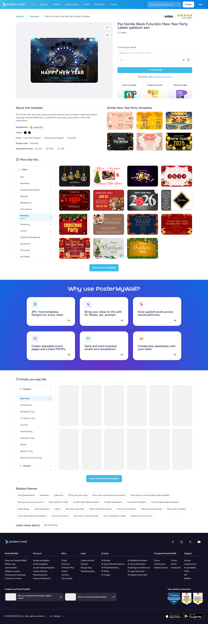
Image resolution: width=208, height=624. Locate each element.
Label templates (42, 509)
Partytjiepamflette (26, 495)
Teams (64, 571)
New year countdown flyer (86, 516)
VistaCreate (159, 564)
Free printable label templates (165, 502)
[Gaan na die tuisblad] (12, 4)
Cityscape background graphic (32, 516)
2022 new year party (78, 495)
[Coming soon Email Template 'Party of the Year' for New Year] (137, 449)
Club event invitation (126, 509)
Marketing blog (88, 571)
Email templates (40, 564)
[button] (107, 28)
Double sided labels (113, 502)
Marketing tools (40, 575)
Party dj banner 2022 (58, 502)
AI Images (106, 575)
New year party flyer (74, 509)
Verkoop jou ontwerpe (15, 575)
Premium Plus (67, 567)
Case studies (11, 567)
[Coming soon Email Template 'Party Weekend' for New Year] (182, 405)
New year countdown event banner (109, 495)
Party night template (176, 509)
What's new (10, 564)
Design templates (41, 560)
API (185, 575)
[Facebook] (173, 542)
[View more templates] (104, 267)
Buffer (174, 564)
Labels (57, 509)
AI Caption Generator (137, 575)
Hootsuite (175, 567)
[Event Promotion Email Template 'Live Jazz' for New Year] (69, 449)
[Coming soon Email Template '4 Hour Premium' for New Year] (182, 449)
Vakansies (58, 495)
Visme (174, 560)
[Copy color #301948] (29, 132)
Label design (23, 509)
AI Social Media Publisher (113, 564)
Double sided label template (86, 502)
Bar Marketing (50, 525)
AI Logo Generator (136, 571)
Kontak (187, 560)
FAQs (186, 571)
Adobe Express (161, 567)
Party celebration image (115, 516)
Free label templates (136, 502)
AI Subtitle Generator (137, 560)
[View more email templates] (104, 478)
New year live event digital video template (150, 495)
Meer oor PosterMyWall (15, 560)
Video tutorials (87, 560)
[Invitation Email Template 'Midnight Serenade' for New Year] (137, 405)
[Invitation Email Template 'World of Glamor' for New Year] (159, 405)
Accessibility (190, 567)
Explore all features (42, 578)
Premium (65, 564)
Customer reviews (13, 578)
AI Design (105, 560)
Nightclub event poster (141, 516)
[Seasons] (51, 389)
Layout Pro (38, 127)
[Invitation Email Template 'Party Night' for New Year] (69, 405)
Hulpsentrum (190, 564)
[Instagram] (182, 542)
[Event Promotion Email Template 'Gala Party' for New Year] (91, 449)
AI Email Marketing (109, 567)
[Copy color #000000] (25, 132)
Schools (65, 575)
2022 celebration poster (100, 509)
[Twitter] (190, 542)
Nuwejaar (44, 495)
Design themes (40, 571)
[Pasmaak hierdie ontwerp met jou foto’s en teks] (64, 60)
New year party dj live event (31, 502)
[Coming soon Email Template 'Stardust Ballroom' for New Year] (114, 449)
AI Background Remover (139, 567)
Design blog (86, 567)
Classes (84, 564)
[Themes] (51, 466)
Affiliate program (12, 571)
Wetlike (187, 578)
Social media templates (44, 567)
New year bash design (151, 509)
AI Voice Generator (137, 564)
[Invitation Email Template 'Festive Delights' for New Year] (114, 405)
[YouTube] (199, 542)
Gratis (64, 560)
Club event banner (60, 516)
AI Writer (105, 571)
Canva (157, 560)
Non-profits (66, 578)
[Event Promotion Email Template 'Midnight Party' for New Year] (159, 449)
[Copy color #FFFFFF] (33, 132)
